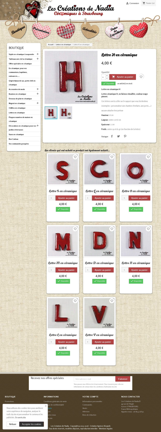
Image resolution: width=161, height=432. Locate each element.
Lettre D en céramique (99, 263)
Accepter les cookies (31, 424)
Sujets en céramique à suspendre (21, 54)
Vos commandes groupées (19, 144)
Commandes (87, 405)
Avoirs (85, 408)
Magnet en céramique (17, 103)
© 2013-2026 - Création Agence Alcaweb (94, 426)
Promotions (9, 401)
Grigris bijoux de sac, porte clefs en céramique (22, 83)
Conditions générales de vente (55, 401)
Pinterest (125, 136)
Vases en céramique (16, 134)
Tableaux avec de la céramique (20, 59)
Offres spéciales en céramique (20, 64)
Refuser (12, 424)
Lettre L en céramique (63, 335)
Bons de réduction (89, 415)
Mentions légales (106, 428)
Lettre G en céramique (99, 191)
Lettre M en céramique (63, 263)
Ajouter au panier (122, 77)
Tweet (118, 136)
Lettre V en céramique (99, 335)
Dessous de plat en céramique (20, 99)
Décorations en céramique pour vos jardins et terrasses (22, 128)
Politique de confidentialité (54, 405)
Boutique (16, 48)
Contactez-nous (50, 415)
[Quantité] (103, 77)
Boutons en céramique (17, 94)
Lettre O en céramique (136, 191)
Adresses (86, 411)
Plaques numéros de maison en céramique (21, 119)
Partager (111, 136)
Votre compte (90, 396)
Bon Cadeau (13, 139)
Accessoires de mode (17, 89)
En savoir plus (20, 417)
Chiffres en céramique (17, 108)
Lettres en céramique (17, 113)
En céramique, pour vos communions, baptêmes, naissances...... (18, 72)
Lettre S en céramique (63, 191)
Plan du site (48, 418)
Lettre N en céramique (136, 263)
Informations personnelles (92, 401)
